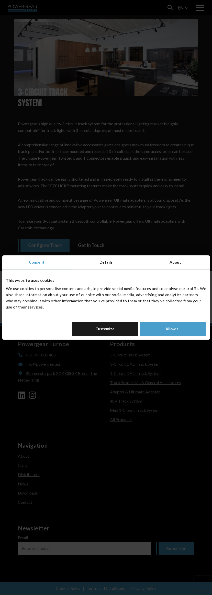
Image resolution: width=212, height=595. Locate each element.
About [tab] (175, 262)
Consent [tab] (36, 262)
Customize (105, 328)
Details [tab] (106, 262)
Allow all (173, 328)
